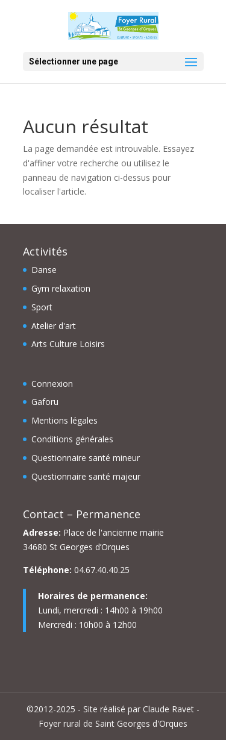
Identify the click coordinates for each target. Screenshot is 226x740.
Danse (44, 269)
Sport (41, 307)
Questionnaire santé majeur (85, 476)
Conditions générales (72, 439)
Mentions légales (64, 420)
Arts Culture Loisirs (68, 344)
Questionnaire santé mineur (85, 457)
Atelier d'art (53, 325)
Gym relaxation (60, 288)
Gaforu (44, 401)
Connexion (52, 383)
